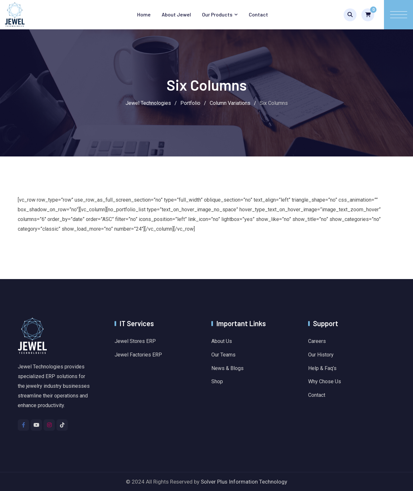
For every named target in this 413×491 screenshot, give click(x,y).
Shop (217, 381)
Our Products (217, 14)
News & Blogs (227, 368)
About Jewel (176, 14)
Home (144, 14)
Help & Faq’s (322, 368)
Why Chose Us (324, 381)
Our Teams (223, 355)
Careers (317, 341)
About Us (221, 341)
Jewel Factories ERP (138, 355)
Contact (258, 14)
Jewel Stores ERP (135, 341)
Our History (321, 355)
